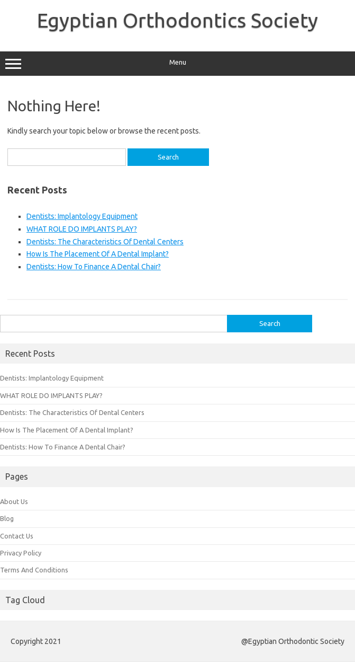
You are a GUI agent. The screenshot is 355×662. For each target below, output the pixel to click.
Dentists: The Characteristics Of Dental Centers (105, 241)
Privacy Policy (20, 553)
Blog (7, 518)
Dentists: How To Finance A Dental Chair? (93, 266)
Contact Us (16, 536)
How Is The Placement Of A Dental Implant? (97, 254)
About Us (14, 501)
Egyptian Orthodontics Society (177, 20)
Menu (177, 63)
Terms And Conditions (34, 569)
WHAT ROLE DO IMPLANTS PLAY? (81, 229)
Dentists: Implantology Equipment (82, 216)
